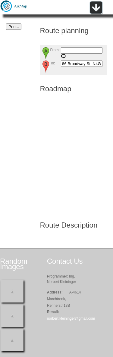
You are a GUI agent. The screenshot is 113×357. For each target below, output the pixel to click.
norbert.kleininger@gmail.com (71, 318)
